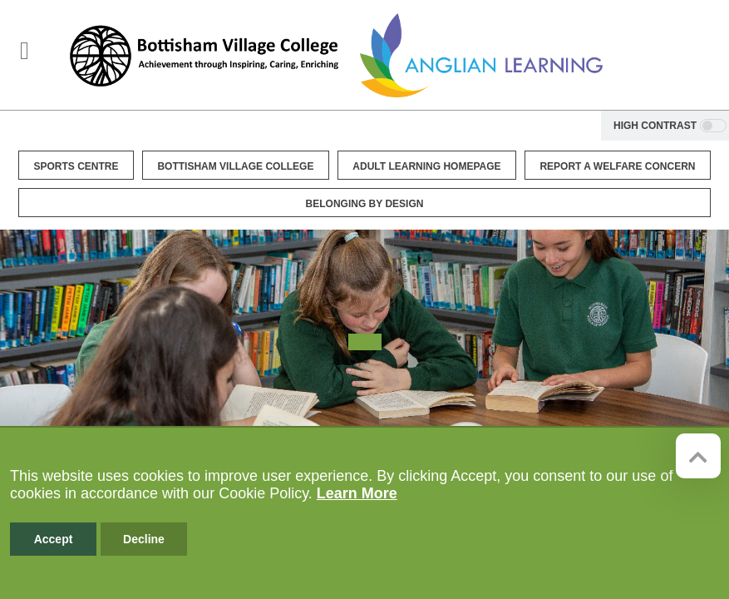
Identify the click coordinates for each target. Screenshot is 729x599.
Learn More (357, 493)
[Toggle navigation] (24, 51)
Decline (144, 539)
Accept (53, 539)
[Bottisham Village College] (204, 55)
